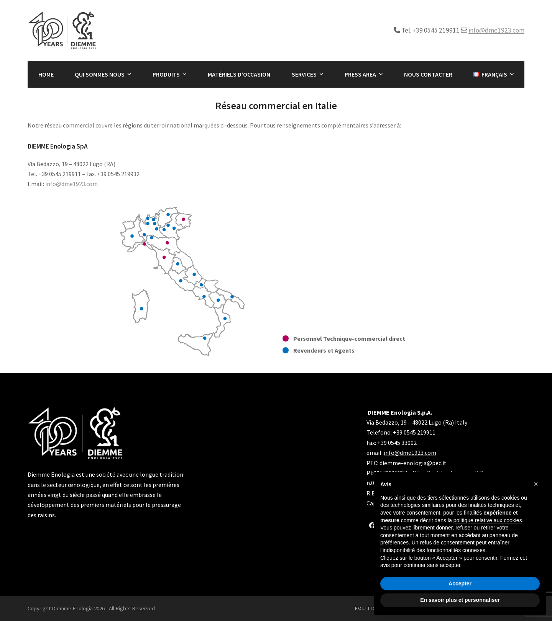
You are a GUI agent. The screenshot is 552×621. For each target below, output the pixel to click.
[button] (536, 484)
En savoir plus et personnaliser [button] (460, 600)
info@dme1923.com (496, 30)
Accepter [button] (460, 583)
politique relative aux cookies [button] (487, 520)
